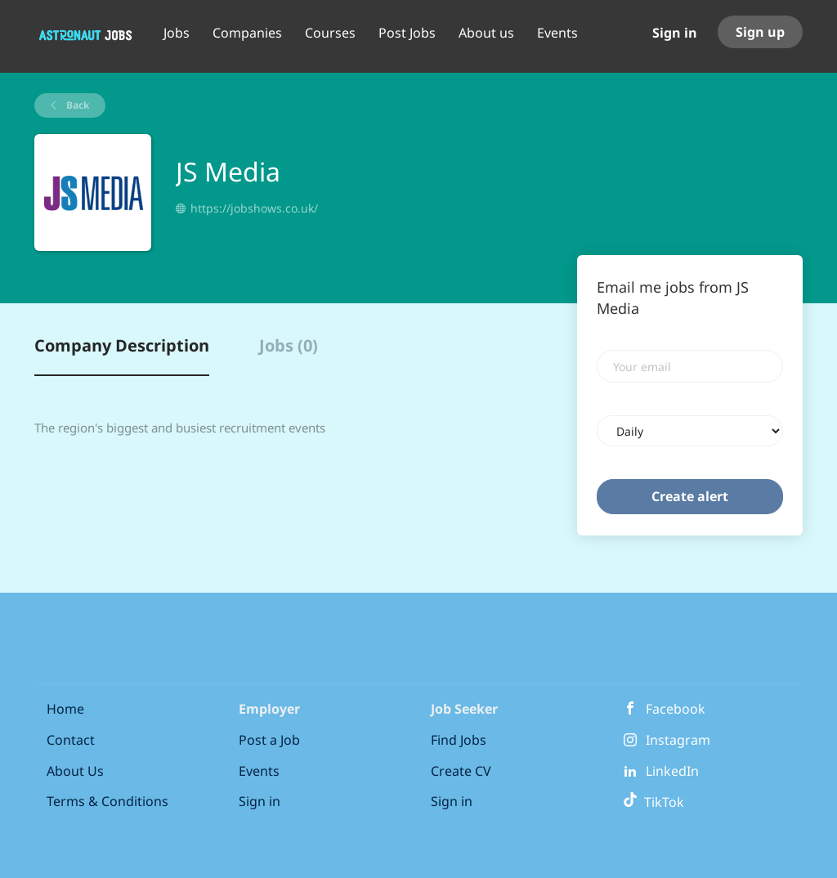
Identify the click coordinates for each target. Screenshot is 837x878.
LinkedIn (672, 771)
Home (65, 709)
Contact (71, 740)
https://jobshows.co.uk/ (254, 208)
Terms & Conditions (107, 801)
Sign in (674, 33)
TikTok (653, 802)
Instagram (678, 740)
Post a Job (269, 740)
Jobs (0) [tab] (288, 345)
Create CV (461, 771)
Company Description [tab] (121, 345)
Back (76, 105)
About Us (75, 771)
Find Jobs (458, 740)
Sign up (760, 32)
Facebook (675, 709)
